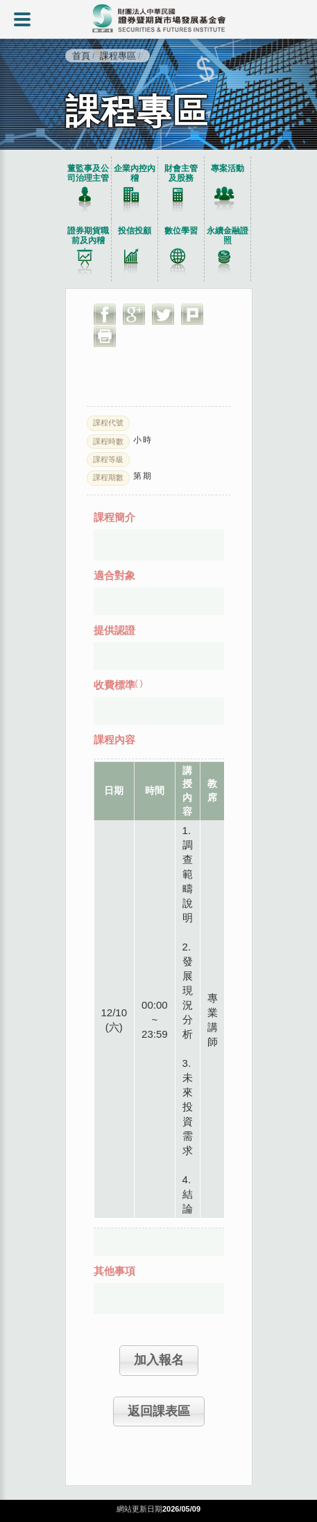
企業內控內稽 (134, 173)
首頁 (81, 55)
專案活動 (227, 168)
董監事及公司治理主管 (88, 173)
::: (3, 153)
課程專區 (118, 55)
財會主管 (181, 173)
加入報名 (159, 1360)
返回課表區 (159, 1411)
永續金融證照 (227, 235)
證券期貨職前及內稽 (88, 235)
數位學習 (181, 231)
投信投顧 (134, 231)
